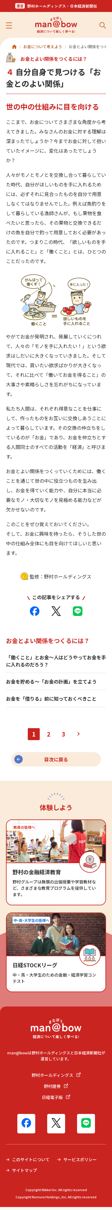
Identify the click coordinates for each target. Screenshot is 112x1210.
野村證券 (56, 1089)
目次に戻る (56, 762)
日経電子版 (56, 1100)
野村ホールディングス (56, 1078)
